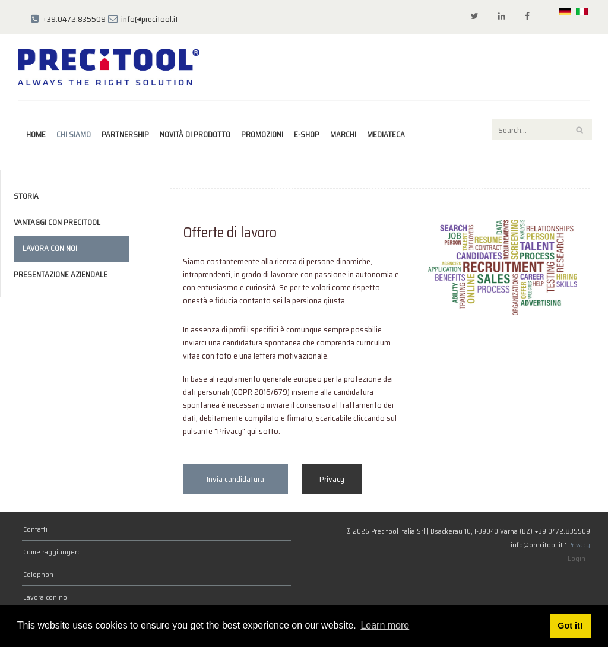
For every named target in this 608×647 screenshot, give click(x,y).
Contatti (35, 529)
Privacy (331, 479)
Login (576, 558)
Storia (26, 196)
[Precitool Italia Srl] (109, 66)
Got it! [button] (570, 625)
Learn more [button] (384, 625)
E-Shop (306, 134)
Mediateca (386, 134)
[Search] (542, 129)
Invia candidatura (235, 479)
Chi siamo (73, 134)
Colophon (38, 574)
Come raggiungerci (52, 551)
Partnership (125, 134)
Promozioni (262, 134)
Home (36, 134)
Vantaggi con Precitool (57, 222)
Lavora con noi (50, 248)
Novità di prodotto (195, 134)
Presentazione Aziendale (60, 274)
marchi (343, 134)
